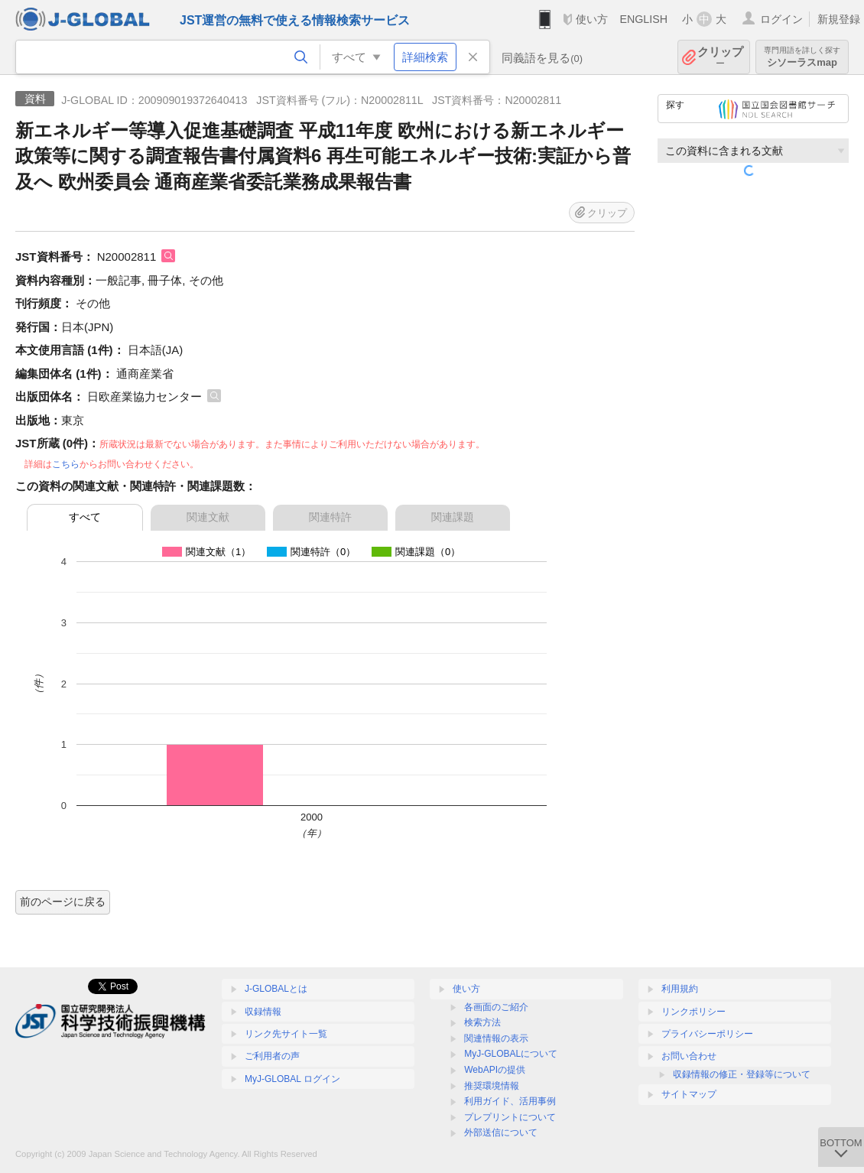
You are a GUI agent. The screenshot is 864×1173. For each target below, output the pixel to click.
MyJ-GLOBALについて (510, 1053)
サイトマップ (688, 1094)
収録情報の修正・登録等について (741, 1074)
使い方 (592, 19)
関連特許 (330, 517)
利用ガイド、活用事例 (510, 1101)
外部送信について (501, 1132)
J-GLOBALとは (276, 988)
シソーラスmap (802, 57)
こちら (66, 464)
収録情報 (263, 1011)
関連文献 (208, 517)
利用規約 (679, 988)
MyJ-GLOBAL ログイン (292, 1079)
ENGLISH (643, 19)
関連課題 (452, 517)
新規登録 (838, 19)
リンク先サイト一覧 (286, 1033)
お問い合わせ (688, 1056)
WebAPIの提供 (494, 1069)
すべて (85, 517)
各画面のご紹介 (496, 1007)
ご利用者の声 (272, 1056)
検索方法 (482, 1022)
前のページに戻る (63, 901)
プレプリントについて (510, 1117)
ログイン (781, 19)
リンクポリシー (693, 1011)
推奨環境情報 (491, 1085)
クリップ (720, 57)
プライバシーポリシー (707, 1033)
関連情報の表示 (496, 1038)
